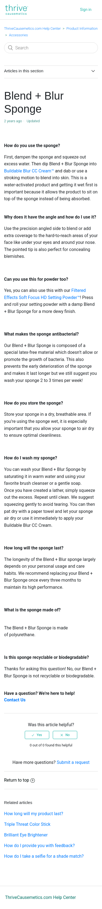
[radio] (37, 735)
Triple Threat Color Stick (27, 824)
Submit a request (73, 762)
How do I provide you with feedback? (39, 845)
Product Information (82, 28)
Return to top (19, 780)
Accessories (18, 35)
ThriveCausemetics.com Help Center (32, 28)
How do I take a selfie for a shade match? (44, 856)
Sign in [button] (85, 9)
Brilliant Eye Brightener (26, 835)
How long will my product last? (33, 813)
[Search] (51, 47)
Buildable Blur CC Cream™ (29, 171)
